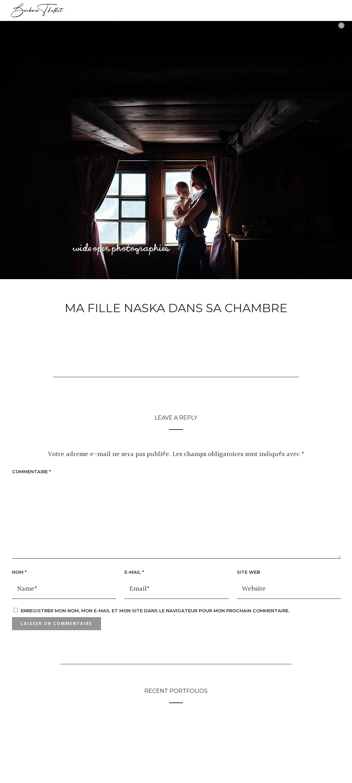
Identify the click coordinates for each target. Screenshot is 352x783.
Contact (307, 30)
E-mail (134, 572)
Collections (107, 30)
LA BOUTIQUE (189, 30)
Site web (248, 572)
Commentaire (31, 471)
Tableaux (151, 30)
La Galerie (234, 30)
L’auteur (274, 30)
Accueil (70, 30)
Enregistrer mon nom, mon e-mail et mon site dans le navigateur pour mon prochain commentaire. (155, 610)
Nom (19, 572)
